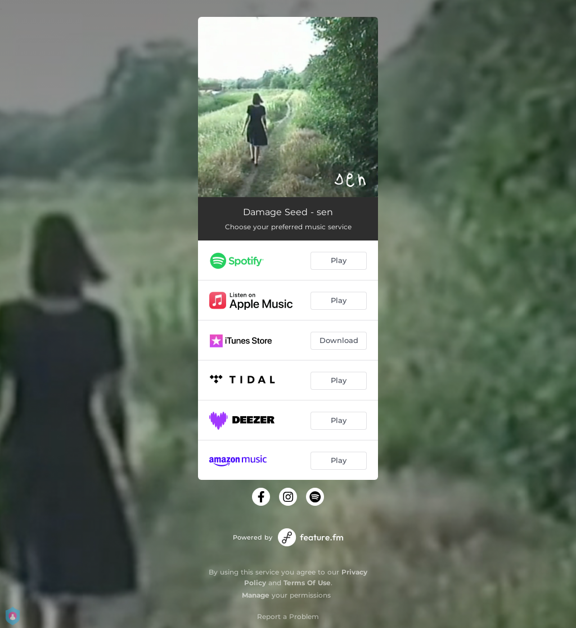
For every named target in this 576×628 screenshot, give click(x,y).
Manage (255, 595)
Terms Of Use (307, 582)
